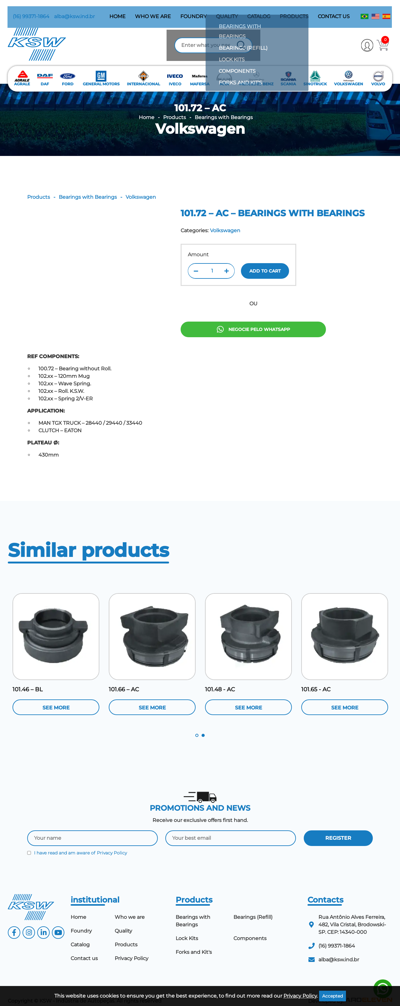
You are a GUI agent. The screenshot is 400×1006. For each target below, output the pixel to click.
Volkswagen (200, 120)
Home (118, 11)
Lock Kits (187, 930)
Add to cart (265, 292)
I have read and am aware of (77, 844)
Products (294, 11)
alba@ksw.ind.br (69, 11)
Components (250, 930)
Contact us (334, 11)
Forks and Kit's (194, 944)
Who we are (153, 11)
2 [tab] (203, 726)
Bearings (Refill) (252, 909)
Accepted (332, 996)
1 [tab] (196, 726)
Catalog (259, 11)
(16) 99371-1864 (26, 11)
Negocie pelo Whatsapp (253, 357)
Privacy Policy (112, 844)
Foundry (194, 11)
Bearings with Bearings (224, 109)
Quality (227, 11)
